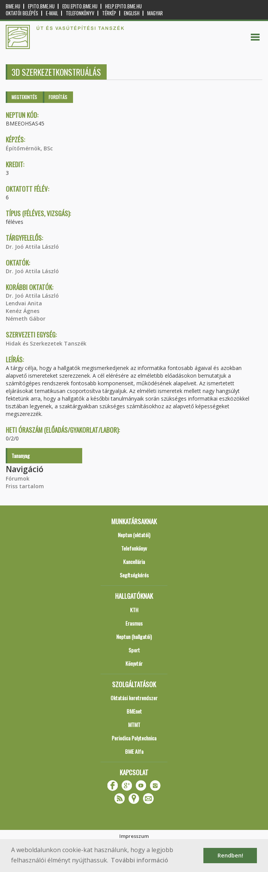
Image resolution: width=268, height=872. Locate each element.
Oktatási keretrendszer (134, 698)
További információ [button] (139, 860)
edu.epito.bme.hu (79, 6)
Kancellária (134, 561)
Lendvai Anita (24, 303)
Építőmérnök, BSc (29, 148)
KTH (134, 610)
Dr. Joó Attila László (32, 246)
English (132, 13)
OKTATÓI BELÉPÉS (22, 13)
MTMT (134, 724)
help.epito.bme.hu (123, 6)
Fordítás (58, 97)
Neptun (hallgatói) (134, 636)
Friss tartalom (25, 486)
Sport (134, 650)
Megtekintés (24, 97)
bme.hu (13, 6)
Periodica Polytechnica (134, 738)
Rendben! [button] (230, 855)
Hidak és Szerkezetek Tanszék (46, 343)
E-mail (52, 13)
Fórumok (17, 478)
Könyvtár (134, 663)
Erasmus (134, 623)
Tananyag (20, 455)
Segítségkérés (134, 575)
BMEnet (134, 711)
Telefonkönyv (80, 13)
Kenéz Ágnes (22, 311)
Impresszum (134, 836)
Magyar (155, 13)
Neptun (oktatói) (134, 535)
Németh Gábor (25, 318)
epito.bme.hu (41, 6)
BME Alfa (134, 751)
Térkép (109, 13)
